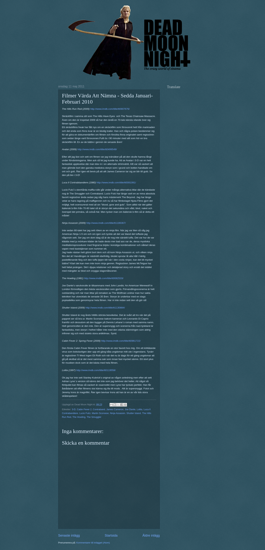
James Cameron (114, 409)
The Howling (78, 417)
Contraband (99, 409)
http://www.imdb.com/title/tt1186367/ (106, 223)
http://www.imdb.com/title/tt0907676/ (110, 109)
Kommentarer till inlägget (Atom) (93, 542)
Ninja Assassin (117, 413)
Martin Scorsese (100, 413)
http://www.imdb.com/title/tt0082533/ (103, 278)
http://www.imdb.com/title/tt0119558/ (96, 370)
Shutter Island (133, 413)
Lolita (139, 409)
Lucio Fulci (85, 413)
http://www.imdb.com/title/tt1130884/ (105, 307)
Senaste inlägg (69, 535)
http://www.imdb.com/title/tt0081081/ (116, 182)
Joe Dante (130, 409)
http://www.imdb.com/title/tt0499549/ (97, 149)
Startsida (111, 535)
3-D (74, 409)
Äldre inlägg (151, 535)
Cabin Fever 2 (84, 409)
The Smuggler (94, 417)
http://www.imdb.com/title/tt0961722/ (121, 340)
